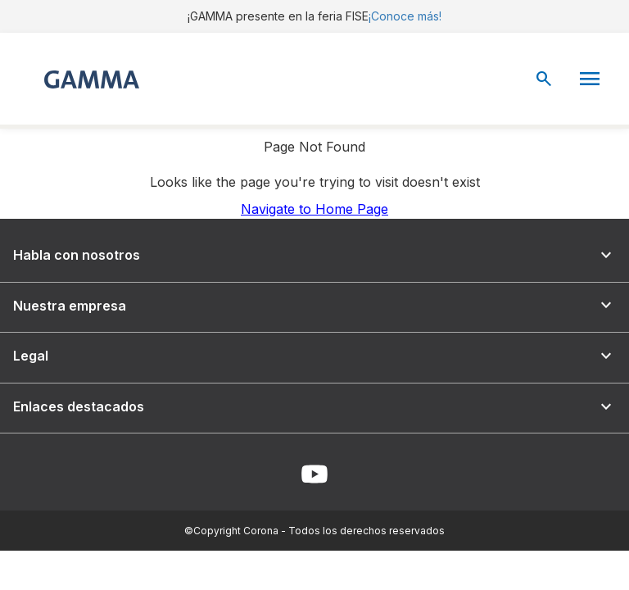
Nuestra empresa (314, 305)
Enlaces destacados (314, 407)
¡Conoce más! (405, 16)
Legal (314, 356)
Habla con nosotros (314, 255)
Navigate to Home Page (314, 209)
